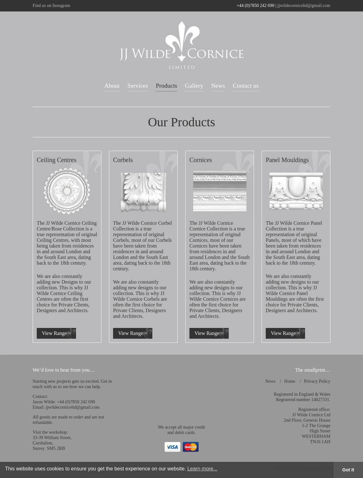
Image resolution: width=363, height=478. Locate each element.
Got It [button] (348, 469)
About (112, 85)
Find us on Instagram (51, 5)
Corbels (123, 159)
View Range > (56, 333)
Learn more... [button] (202, 468)
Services (137, 85)
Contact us (246, 85)
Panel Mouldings (287, 159)
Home (289, 381)
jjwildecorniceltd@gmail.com (303, 5)
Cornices (200, 159)
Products (166, 85)
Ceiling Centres (56, 159)
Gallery (194, 85)
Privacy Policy (317, 381)
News (218, 85)
